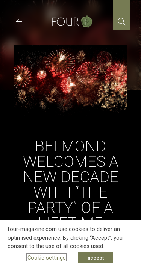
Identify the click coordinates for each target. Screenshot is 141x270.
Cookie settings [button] (46, 257)
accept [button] (96, 258)
